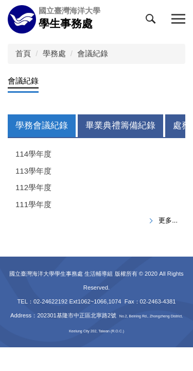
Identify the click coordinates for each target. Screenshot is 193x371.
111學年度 (33, 204)
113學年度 (33, 170)
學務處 (54, 53)
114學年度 (33, 153)
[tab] (42, 125)
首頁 (23, 53)
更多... (168, 220)
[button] (153, 21)
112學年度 (33, 187)
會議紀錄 (92, 53)
